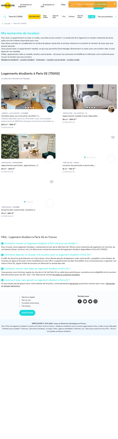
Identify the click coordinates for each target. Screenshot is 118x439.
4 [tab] (30, 107)
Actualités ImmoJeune (30, 303)
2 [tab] (26, 107)
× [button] (114, 4)
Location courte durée (56, 60)
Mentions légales (28, 297)
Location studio (73, 60)
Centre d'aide (27, 313)
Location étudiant (27, 60)
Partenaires (26, 306)
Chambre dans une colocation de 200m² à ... (20, 116)
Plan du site (26, 300)
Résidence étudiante (9, 60)
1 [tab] (23, 107)
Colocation (40, 60)
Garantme (73, 284)
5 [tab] (33, 107)
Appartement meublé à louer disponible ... (80, 116)
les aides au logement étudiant (66, 275)
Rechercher (34, 16)
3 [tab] (28, 107)
